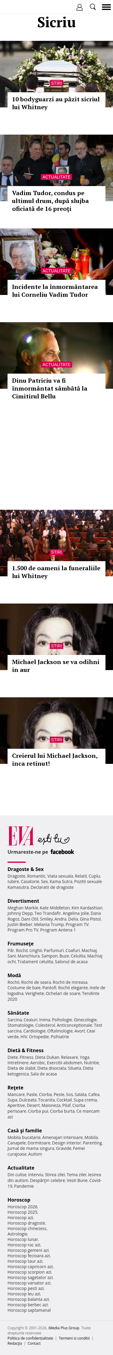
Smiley (46, 919)
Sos (69, 1094)
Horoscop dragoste (26, 1223)
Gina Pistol (90, 919)
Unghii (36, 950)
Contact (34, 1343)
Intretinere (18, 1062)
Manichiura (28, 956)
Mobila (91, 1137)
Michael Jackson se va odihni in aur (55, 666)
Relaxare (69, 1057)
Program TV (77, 924)
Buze (64, 956)
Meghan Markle (23, 908)
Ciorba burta (62, 1111)
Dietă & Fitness (26, 1050)
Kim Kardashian (86, 908)
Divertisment (23, 901)
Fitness (26, 1057)
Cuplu (94, 876)
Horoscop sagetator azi (30, 1277)
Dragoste (16, 876)
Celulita (78, 956)
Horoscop (19, 1199)
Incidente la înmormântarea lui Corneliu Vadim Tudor (55, 291)
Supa (12, 1100)
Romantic (36, 876)
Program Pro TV (23, 930)
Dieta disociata (51, 1068)
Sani (12, 956)
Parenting (92, 1143)
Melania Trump (49, 924)
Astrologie (17, 1234)
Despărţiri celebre (47, 1180)
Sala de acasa (43, 1074)
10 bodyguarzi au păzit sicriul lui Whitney (56, 103)
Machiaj (89, 950)
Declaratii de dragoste (52, 887)
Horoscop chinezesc (27, 1228)
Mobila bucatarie (24, 1137)
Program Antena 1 (58, 930)
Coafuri (72, 950)
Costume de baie (24, 987)
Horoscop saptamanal (29, 1310)
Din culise (17, 1174)
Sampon (49, 956)
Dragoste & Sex (26, 869)
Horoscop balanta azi (28, 1299)
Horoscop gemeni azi (28, 1250)
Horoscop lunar (23, 1239)
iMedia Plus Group (63, 1327)
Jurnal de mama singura (31, 1148)
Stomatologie (20, 1025)
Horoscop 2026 (22, 1206)
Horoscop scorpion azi (29, 1272)
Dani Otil (29, 919)
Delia (73, 919)
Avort (79, 1031)
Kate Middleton (55, 908)
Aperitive (16, 1105)
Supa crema (85, 1100)
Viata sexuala (60, 876)
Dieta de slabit (22, 1068)
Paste (32, 1094)
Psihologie (62, 1020)
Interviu (35, 1174)
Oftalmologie (60, 1031)
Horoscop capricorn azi (30, 1266)
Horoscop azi (20, 1217)
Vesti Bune (77, 1180)
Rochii (22, 950)
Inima (44, 1020)
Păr (11, 950)
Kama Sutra (61, 881)
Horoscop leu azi (24, 1294)
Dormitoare (39, 1143)
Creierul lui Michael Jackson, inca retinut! (54, 759)
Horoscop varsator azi (29, 1283)
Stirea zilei (55, 1174)
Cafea (93, 1094)
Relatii (81, 876)
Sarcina (15, 1020)
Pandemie (24, 1186)
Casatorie (30, 881)
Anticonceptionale (74, 1025)
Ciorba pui (38, 1111)
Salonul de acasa (71, 961)
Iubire (13, 881)
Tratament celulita (35, 961)
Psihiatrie (60, 1036)
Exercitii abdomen (64, 1062)
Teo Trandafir (47, 913)
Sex (44, 881)
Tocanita (46, 1100)
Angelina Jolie (76, 913)
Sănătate (18, 1013)
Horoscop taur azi (25, 1261)
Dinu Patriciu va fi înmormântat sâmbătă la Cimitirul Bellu (49, 388)
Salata (81, 1094)
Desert (33, 1105)
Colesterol (45, 1025)
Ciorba (45, 1094)
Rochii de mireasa (70, 982)
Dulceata (27, 1100)
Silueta (74, 1068)
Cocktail (64, 1100)
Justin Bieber (20, 924)
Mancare (16, 1094)
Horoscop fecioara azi (29, 1255)
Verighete (34, 993)
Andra (61, 919)
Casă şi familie (25, 1130)
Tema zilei (76, 1174)
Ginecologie (85, 1020)
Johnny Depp (20, 913)
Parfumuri (54, 950)
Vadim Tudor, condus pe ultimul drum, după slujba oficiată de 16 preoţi (50, 201)
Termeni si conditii (74, 1338)
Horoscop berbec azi (28, 1305)
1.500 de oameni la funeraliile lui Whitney (56, 572)
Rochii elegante (73, 987)
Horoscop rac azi (24, 1245)
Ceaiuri (31, 1020)
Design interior (66, 1143)
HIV (23, 1036)
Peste (59, 1094)
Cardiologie (35, 1031)
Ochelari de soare (63, 993)
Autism (35, 1154)
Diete (13, 1057)
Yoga (84, 1057)
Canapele (17, 1143)
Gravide (63, 1148)
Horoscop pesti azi (26, 1288)
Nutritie (91, 1062)
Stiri (56, 83)
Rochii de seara (36, 982)
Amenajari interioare (62, 1137)
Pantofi (49, 987)
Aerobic (37, 1062)
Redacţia (15, 1343)
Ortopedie (39, 1036)
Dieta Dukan (47, 1057)
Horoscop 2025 (22, 1212)
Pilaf (66, 1105)
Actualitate (56, 177)
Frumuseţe (21, 943)
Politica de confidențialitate (30, 1338)
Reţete (16, 1087)
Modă (14, 975)
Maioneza (51, 1105)
